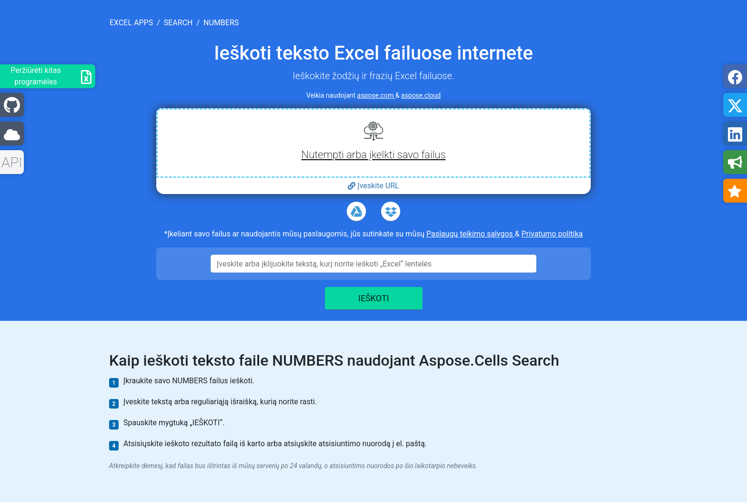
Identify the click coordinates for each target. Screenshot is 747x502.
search (178, 22)
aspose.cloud (421, 95)
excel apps (131, 22)
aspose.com (376, 95)
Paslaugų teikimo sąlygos (470, 233)
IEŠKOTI (373, 298)
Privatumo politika (552, 233)
